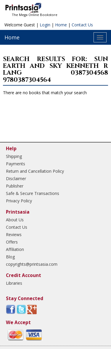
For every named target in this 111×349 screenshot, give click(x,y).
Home (61, 25)
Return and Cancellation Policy (35, 171)
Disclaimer (16, 178)
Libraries (14, 283)
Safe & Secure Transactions (32, 193)
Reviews (14, 234)
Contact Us (82, 25)
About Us (15, 219)
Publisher (14, 186)
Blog (10, 257)
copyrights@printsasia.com (31, 264)
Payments (15, 164)
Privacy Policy (19, 201)
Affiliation (15, 249)
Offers (12, 242)
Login (45, 25)
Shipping (14, 156)
